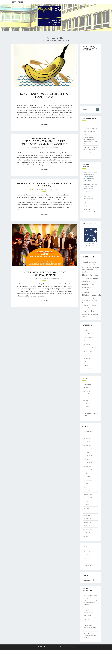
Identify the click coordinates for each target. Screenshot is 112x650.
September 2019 (87, 529)
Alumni (89, 2)
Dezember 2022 (87, 463)
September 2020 (87, 498)
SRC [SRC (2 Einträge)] (89, 308)
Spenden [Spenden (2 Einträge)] (84, 308)
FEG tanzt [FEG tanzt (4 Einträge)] (90, 278)
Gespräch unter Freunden (90, 348)
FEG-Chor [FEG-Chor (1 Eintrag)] (83, 278)
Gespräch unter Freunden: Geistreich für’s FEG (44, 185)
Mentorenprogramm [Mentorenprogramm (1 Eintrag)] (85, 292)
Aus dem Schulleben (88, 334)
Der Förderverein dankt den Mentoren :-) (89, 204)
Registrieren (86, 551)
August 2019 (86, 532)
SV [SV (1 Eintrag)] (96, 307)
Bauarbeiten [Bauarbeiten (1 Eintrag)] (94, 262)
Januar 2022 (86, 477)
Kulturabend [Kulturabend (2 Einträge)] (90, 290)
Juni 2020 (86, 501)
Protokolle (97, 2)
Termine (85, 365)
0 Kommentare (56, 100)
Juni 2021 (86, 484)
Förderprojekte (87, 341)
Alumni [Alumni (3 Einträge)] (85, 262)
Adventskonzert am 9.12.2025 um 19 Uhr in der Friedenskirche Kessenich (90, 126)
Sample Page (87, 391)
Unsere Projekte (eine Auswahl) (51, 2)
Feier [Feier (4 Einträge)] (96, 278)
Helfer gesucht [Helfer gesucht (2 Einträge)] (86, 287)
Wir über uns (75, 2)
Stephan (46, 100)
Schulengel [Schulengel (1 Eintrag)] (86, 303)
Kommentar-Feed (88, 562)
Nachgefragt (86, 358)
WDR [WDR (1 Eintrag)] (90, 314)
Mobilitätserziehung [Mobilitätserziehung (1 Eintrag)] (90, 298)
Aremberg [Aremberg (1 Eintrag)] (89, 262)
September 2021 (87, 480)
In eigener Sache (87, 351)
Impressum (88, 406)
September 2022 (87, 470)
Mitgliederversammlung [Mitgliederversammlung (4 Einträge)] (92, 295)
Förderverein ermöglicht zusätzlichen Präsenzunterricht (90, 186)
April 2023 (86, 459)
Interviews (86, 355)
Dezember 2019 (87, 518)
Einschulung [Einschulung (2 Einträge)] (85, 272)
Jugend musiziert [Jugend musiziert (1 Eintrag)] (94, 287)
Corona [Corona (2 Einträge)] (96, 265)
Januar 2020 (86, 515)
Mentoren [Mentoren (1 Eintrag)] (96, 290)
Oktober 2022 (87, 466)
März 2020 (86, 508)
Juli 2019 (85, 536)
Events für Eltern (88, 337)
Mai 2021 (85, 487)
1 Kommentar (56, 147)
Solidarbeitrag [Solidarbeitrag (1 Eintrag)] (93, 305)
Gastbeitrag (86, 344)
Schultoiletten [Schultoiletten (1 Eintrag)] (90, 303)
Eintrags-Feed (87, 558)
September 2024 (87, 449)
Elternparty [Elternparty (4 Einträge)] (87, 275)
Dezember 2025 (87, 431)
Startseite (38, 2)
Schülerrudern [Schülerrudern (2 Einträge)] (86, 305)
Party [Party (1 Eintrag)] (89, 300)
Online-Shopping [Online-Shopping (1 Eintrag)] (85, 300)
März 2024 (86, 452)
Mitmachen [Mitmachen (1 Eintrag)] (84, 298)
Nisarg (72, 647)
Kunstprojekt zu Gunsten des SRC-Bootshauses (44, 95)
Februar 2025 (86, 438)
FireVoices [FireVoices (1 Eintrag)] (88, 281)
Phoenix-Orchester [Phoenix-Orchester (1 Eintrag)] (94, 300)
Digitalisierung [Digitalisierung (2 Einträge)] (86, 267)
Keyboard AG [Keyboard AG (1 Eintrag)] (84, 290)
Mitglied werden (66, 2)
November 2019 (87, 522)
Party (84, 362)
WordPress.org (87, 565)
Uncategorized (87, 369)
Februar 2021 (86, 491)
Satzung (83, 2)
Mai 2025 (85, 435)
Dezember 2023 (87, 456)
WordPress (60, 647)
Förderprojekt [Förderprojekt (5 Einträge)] (88, 284)
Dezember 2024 (87, 442)
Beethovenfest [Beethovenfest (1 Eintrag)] (84, 265)
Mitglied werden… (88, 384)
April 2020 (86, 505)
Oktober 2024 (87, 445)
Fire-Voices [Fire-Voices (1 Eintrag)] (84, 281)
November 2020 (87, 494)
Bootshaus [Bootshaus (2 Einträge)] (91, 265)
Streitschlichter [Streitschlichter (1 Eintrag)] (93, 307)
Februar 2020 (86, 511)
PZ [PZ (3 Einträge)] (83, 303)
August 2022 (86, 473)
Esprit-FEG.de (17, 2)
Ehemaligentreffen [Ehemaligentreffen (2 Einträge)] (87, 270)
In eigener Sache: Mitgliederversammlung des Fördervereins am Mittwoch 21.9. (44, 141)
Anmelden (86, 555)
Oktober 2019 (87, 525)
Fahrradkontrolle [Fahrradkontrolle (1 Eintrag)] (95, 275)
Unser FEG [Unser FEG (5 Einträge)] (89, 310)
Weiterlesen (44, 124)
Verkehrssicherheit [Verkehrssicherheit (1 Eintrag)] (85, 314)
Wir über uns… (87, 403)
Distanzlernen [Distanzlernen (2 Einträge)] (95, 267)
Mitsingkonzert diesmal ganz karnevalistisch (44, 274)
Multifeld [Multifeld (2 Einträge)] (96, 298)
